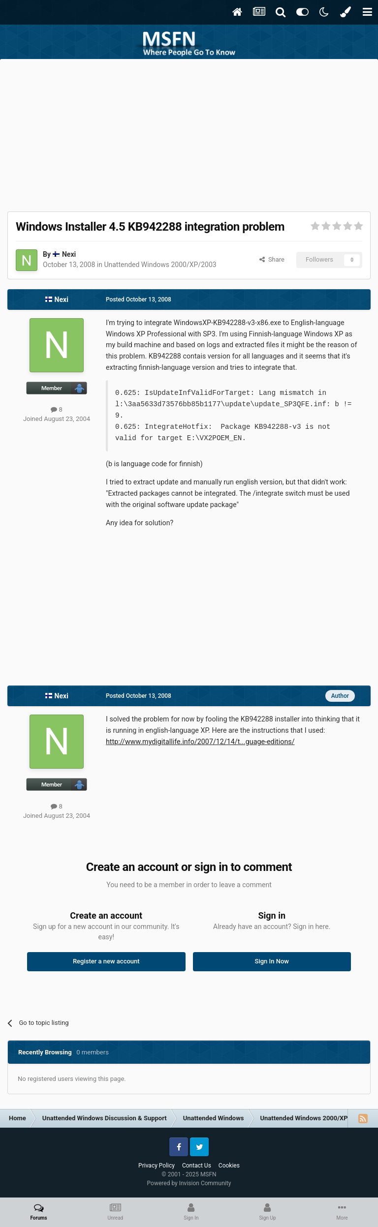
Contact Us (196, 1165)
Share (271, 259)
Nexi (69, 254)
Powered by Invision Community (189, 1183)
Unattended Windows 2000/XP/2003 (160, 265)
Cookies (229, 1165)
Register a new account (106, 961)
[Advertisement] (189, 133)
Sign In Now (272, 961)
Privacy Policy (156, 1165)
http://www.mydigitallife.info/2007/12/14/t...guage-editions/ (200, 742)
